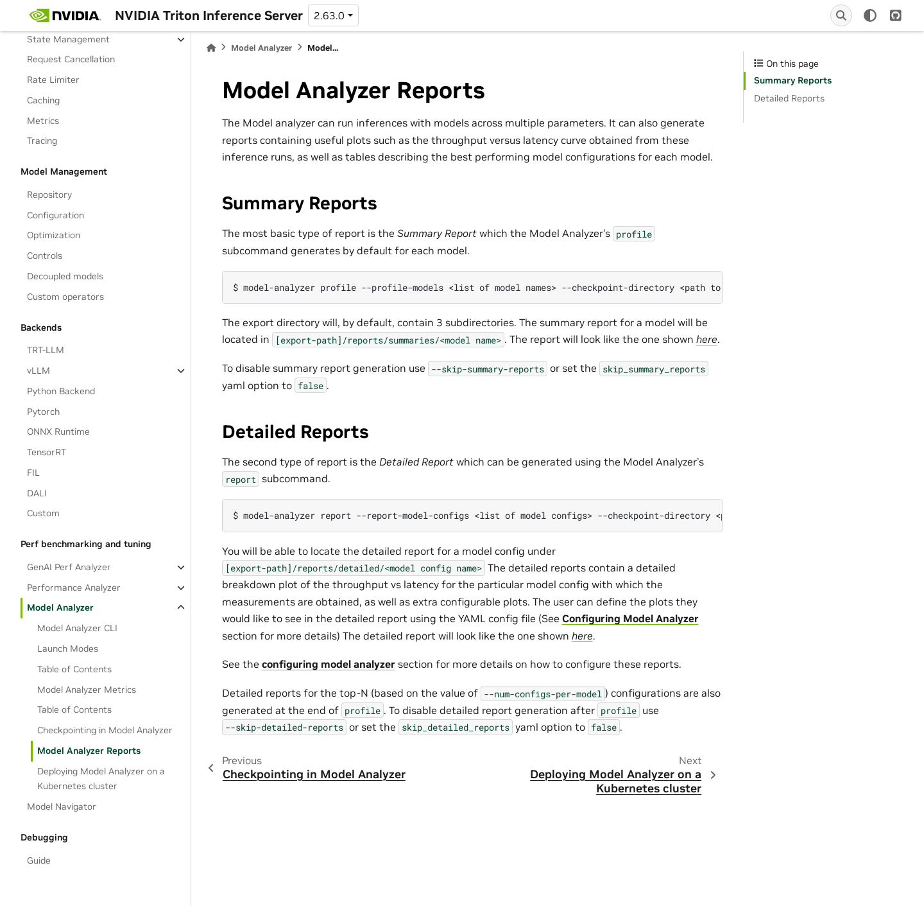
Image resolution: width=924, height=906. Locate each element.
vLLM (38, 370)
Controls (44, 255)
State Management (68, 39)
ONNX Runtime (58, 431)
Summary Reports (793, 80)
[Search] (841, 15)
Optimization (53, 235)
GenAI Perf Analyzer (69, 567)
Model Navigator (61, 806)
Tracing (42, 140)
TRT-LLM (45, 350)
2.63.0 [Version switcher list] (329, 15)
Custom (43, 513)
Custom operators (65, 296)
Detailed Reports (789, 98)
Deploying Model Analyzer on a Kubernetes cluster (101, 778)
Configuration (55, 215)
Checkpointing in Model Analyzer (105, 730)
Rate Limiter (53, 79)
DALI (37, 493)
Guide (39, 860)
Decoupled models (65, 276)
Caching (43, 100)
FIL (33, 472)
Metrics (43, 120)
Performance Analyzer (74, 587)
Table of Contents (74, 669)
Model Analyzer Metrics (86, 689)
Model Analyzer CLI (77, 628)
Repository (49, 194)
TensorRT (46, 452)
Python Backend (61, 391)
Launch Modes (67, 648)
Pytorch (43, 411)
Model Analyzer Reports (89, 750)
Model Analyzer (60, 607)
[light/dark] (870, 15)
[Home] (211, 48)
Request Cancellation (71, 59)
